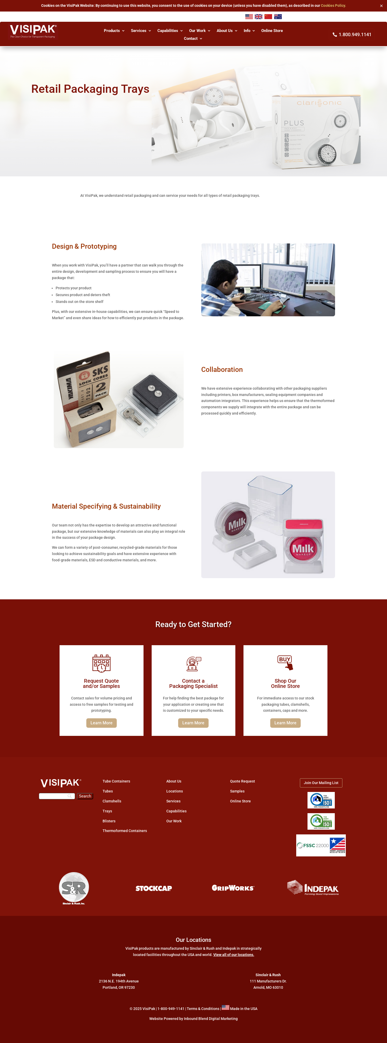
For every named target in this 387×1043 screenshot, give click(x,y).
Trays (107, 811)
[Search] (57, 796)
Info (247, 31)
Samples (237, 791)
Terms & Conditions (203, 1009)
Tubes (108, 791)
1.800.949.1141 (355, 34)
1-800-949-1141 (170, 1009)
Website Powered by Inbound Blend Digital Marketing (193, 1019)
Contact (191, 39)
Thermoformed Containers (125, 831)
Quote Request (242, 781)
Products (112, 31)
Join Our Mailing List (321, 783)
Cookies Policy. (333, 5)
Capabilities (167, 31)
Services (138, 31)
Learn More (102, 722)
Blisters (109, 821)
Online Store (272, 31)
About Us (225, 31)
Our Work (197, 31)
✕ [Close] (381, 5)
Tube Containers (116, 781)
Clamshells (112, 801)
